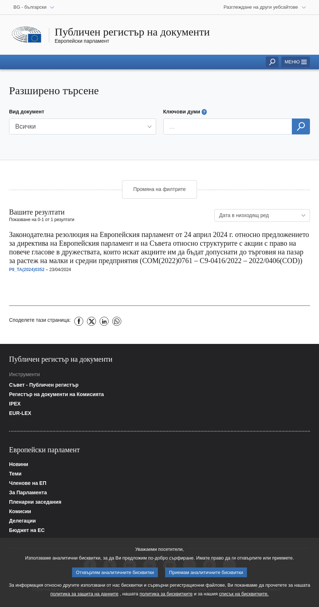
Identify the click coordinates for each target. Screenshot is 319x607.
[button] (82, 126)
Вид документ (26, 112)
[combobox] (262, 215)
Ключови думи (185, 112)
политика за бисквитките (165, 596)
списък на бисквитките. (244, 596)
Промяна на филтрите (159, 189)
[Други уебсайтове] (265, 7)
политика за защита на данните (84, 596)
